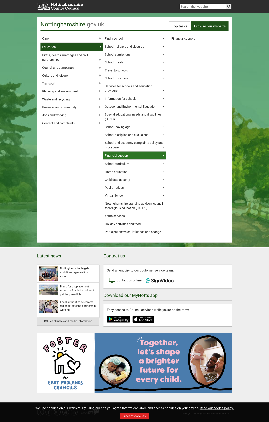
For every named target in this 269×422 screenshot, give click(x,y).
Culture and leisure (71, 75)
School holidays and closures (134, 46)
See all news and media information (68, 321)
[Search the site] (228, 6)
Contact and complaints (71, 123)
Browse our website (210, 25)
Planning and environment (71, 91)
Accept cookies (134, 416)
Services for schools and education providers (134, 88)
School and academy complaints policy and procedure (134, 145)
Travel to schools (134, 70)
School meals (134, 62)
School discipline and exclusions (134, 134)
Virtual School (134, 195)
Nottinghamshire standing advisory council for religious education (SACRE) (134, 205)
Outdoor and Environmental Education (134, 106)
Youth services (115, 216)
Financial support (183, 38)
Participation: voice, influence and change (133, 232)
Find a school (134, 38)
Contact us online (125, 280)
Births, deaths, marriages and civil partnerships (71, 57)
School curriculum (134, 163)
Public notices (134, 187)
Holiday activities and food (123, 224)
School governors (134, 78)
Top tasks (180, 25)
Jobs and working (71, 115)
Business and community (71, 107)
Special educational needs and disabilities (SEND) (134, 116)
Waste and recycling (71, 99)
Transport (71, 83)
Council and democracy (71, 67)
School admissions (134, 54)
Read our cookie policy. (217, 408)
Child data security (134, 179)
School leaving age (134, 127)
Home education (134, 172)
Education (71, 47)
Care (71, 38)
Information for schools (134, 98)
